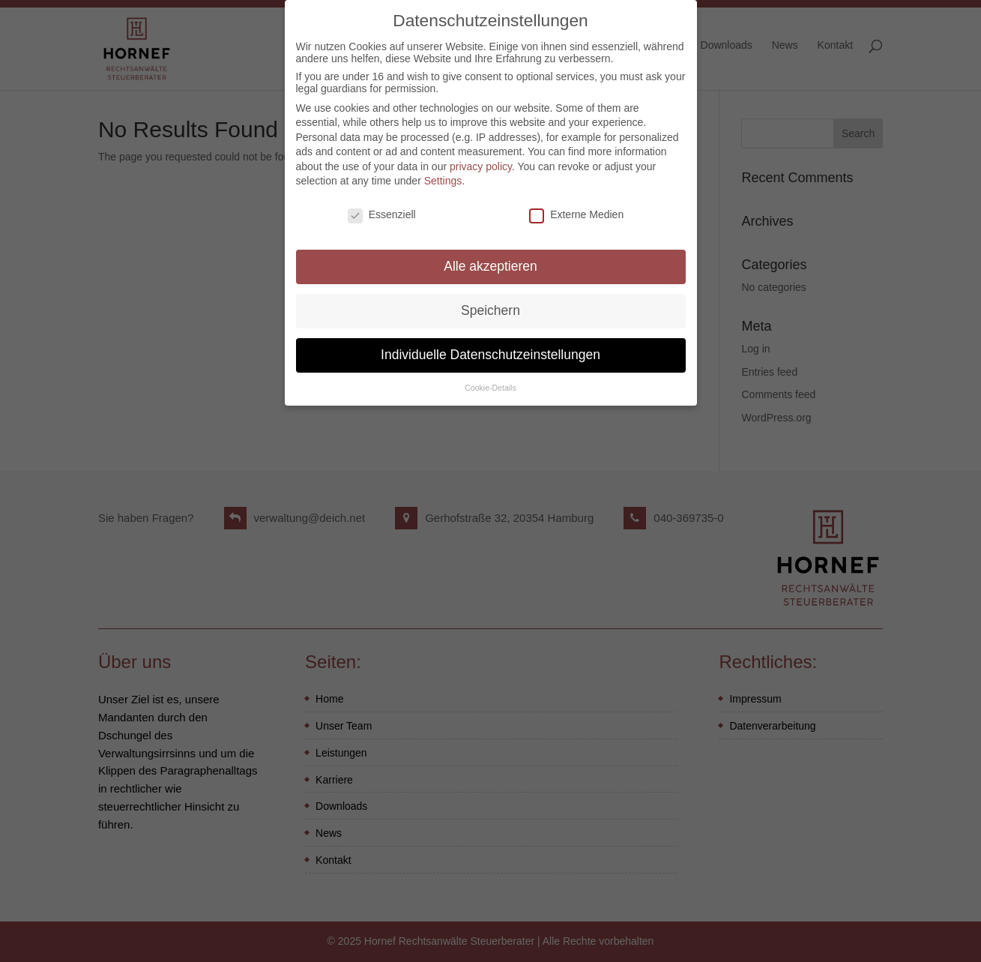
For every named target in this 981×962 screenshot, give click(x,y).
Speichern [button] (490, 303)
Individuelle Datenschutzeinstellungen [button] (490, 347)
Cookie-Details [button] (490, 380)
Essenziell (382, 208)
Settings (443, 175)
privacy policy (481, 160)
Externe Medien (576, 208)
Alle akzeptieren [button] (490, 259)
